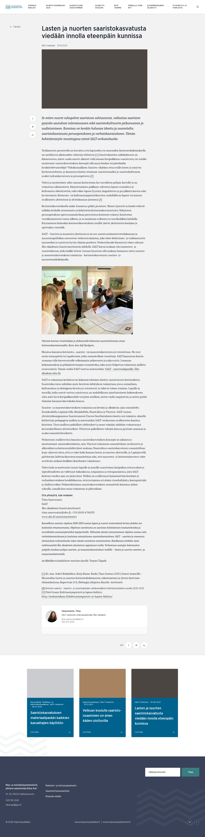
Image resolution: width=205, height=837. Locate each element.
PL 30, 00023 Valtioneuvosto (20, 794)
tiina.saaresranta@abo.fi (72, 619)
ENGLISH (31, 8)
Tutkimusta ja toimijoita (179, 7)
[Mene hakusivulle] (198, 7)
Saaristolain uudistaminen (76, 7)
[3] (100, 199)
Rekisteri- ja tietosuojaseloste (61, 786)
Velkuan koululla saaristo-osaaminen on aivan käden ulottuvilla (102, 715)
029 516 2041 (12, 800)
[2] (92, 176)
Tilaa (190, 772)
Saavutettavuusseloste (57, 791)
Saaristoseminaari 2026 (55, 7)
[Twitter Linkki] (189, 822)
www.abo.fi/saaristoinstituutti (59, 516)
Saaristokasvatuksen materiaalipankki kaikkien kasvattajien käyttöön (49, 718)
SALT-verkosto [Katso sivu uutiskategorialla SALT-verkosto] (49, 46)
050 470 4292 (68, 622)
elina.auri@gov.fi (13, 805)
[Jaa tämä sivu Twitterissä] (136, 645)
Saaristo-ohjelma (100, 7)
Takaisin (15, 27)
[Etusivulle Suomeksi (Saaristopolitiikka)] (14, 7)
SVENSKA (32, 6)
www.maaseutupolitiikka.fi (87, 822)
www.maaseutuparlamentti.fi (117, 822)
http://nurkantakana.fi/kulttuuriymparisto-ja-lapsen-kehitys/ (77, 596)
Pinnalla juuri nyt (135, 7)
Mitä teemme (117, 7)
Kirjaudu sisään (53, 796)
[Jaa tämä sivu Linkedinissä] (144, 645)
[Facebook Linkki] (196, 822)
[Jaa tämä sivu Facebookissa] (128, 645)
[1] (96, 154)
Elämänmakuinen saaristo (155, 7)
